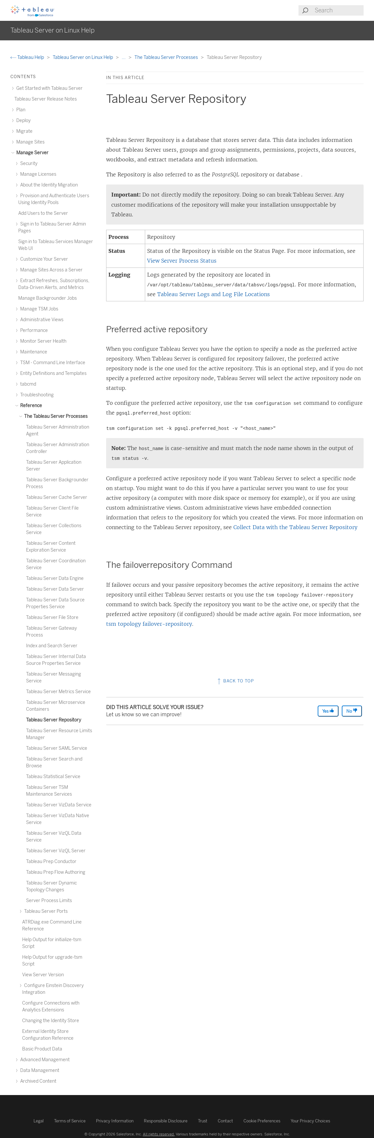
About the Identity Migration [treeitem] (48, 185)
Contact (225, 1120)
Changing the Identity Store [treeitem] (50, 1020)
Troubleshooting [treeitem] (36, 395)
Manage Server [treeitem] (31, 153)
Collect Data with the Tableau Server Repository (295, 527)
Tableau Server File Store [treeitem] (52, 617)
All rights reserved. (159, 1134)
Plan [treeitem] (19, 110)
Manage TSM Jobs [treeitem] (38, 309)
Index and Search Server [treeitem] (51, 646)
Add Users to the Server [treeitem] (43, 213)
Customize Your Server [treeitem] (43, 259)
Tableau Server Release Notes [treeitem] (45, 99)
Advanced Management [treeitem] (44, 1060)
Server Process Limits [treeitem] (49, 900)
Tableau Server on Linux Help (83, 57)
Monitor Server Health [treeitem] (42, 341)
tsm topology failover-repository (149, 624)
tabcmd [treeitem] (27, 384)
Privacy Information (114, 1120)
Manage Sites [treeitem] (29, 142)
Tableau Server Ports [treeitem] (45, 911)
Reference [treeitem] (30, 405)
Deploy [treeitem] (22, 120)
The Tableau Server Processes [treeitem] (55, 416)
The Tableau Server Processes (166, 57)
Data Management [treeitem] (38, 1070)
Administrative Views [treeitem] (40, 319)
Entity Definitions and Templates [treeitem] (52, 373)
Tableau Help (27, 57)
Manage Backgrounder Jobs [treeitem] (47, 298)
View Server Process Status (181, 260)
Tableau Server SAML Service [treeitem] (56, 748)
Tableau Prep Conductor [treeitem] (51, 861)
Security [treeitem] (27, 163)
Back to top (235, 681)
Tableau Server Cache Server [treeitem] (56, 497)
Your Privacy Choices (310, 1120)
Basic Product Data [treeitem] (42, 1049)
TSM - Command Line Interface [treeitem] (51, 362)
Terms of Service (70, 1120)
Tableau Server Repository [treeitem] (53, 720)
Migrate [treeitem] (23, 131)
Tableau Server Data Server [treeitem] (55, 589)
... (124, 57)
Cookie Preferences (261, 1120)
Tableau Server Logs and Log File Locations (213, 294)
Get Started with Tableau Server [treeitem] (48, 88)
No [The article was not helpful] (351, 711)
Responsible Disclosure (165, 1120)
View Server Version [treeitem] (43, 975)
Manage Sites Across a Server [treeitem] (50, 270)
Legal (39, 1120)
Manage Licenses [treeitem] (37, 174)
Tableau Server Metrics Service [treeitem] (58, 691)
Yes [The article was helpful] (328, 711)
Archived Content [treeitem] (37, 1081)
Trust (202, 1120)
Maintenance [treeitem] (32, 352)
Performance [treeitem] (33, 330)
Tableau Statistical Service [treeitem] (53, 776)
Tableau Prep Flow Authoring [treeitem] (55, 872)
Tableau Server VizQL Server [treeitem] (56, 851)
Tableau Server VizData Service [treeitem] (58, 805)
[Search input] (339, 10)
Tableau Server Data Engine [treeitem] (55, 578)
